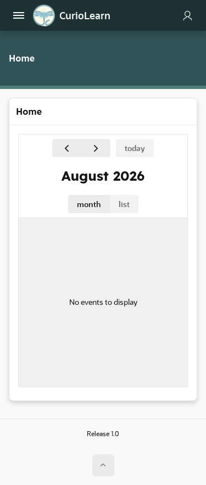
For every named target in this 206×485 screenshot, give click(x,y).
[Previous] (66, 148)
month (89, 204)
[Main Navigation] (19, 15)
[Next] (95, 148)
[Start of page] (103, 465)
